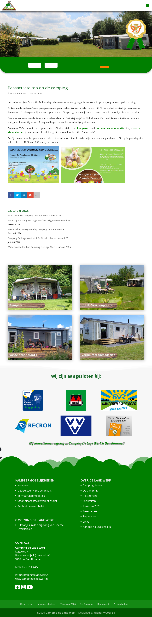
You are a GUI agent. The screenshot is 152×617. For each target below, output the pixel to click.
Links (86, 521)
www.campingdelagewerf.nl (31, 578)
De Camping (90, 490)
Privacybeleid (120, 604)
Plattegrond (90, 496)
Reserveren (90, 511)
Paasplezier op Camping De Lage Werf (28, 215)
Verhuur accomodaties (31, 496)
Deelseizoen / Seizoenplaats (35, 490)
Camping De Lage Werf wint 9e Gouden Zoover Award (36, 238)
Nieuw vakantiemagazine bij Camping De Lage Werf (35, 229)
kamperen (82, 128)
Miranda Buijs (20, 93)
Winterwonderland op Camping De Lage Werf (31, 247)
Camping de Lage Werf (61, 612)
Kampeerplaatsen (46, 604)
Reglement (89, 516)
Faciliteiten (89, 501)
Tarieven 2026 (91, 506)
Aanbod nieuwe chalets (32, 506)
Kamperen (24, 485)
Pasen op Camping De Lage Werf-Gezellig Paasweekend (37, 220)
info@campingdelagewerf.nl (32, 575)
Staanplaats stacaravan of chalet (37, 501)
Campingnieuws (92, 485)
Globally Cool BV (104, 612)
